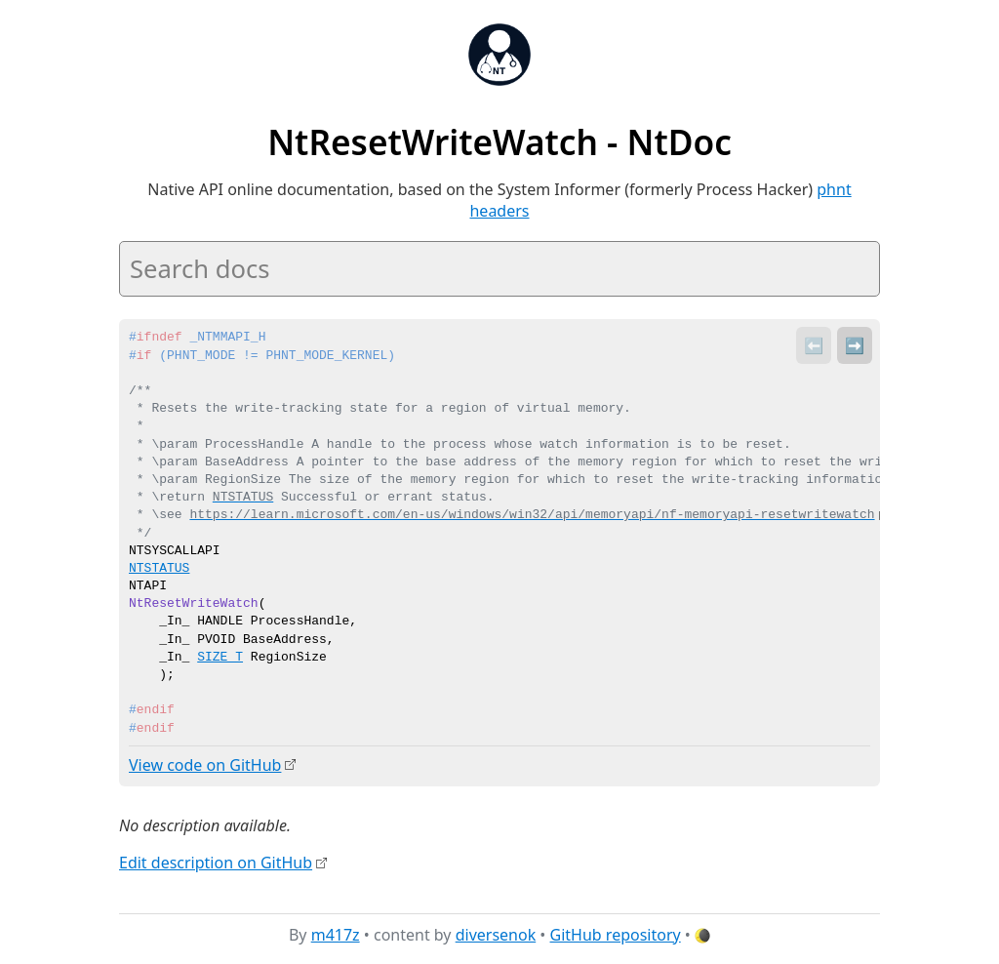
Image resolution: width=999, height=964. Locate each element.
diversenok (496, 933)
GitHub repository (615, 933)
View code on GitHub (205, 765)
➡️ (854, 345)
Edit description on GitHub (215, 862)
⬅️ (813, 345)
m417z (335, 933)
